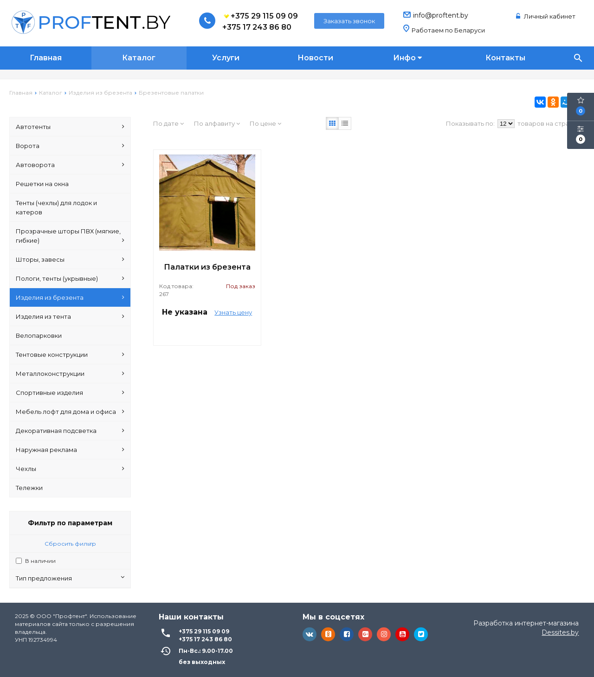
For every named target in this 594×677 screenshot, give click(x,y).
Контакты (505, 57)
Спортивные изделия (70, 392)
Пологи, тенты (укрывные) (70, 278)
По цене (265, 123)
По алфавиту (217, 123)
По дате (168, 123)
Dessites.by (560, 632)
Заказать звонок (349, 21)
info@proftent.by (440, 15)
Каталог (138, 57)
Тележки (29, 487)
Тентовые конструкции (70, 354)
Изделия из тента (70, 316)
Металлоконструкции (70, 373)
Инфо (407, 57)
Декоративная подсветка (70, 430)
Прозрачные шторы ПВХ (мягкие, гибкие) (70, 236)
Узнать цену (233, 312)
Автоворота (70, 164)
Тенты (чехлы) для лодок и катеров (56, 207)
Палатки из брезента (207, 267)
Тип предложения (70, 578)
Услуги (225, 57)
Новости (315, 57)
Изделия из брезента (70, 297)
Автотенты (70, 126)
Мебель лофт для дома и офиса (70, 411)
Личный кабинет (545, 16)
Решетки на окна (42, 183)
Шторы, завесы (70, 259)
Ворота (70, 145)
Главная (46, 57)
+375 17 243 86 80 (256, 27)
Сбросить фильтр (70, 543)
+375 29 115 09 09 (260, 16)
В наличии (40, 560)
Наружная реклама (70, 449)
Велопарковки (39, 335)
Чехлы (70, 468)
